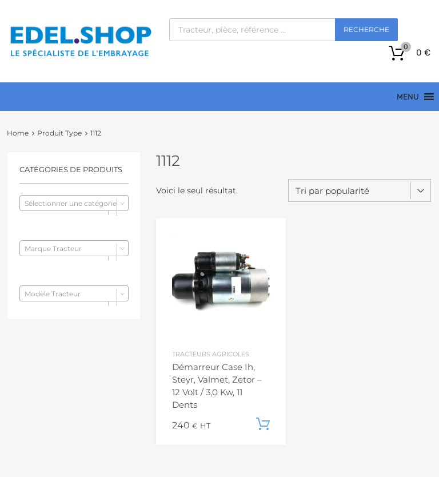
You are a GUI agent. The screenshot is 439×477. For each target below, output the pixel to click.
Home (18, 133)
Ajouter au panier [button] (263, 424)
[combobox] (74, 203)
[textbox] (74, 204)
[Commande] (359, 190)
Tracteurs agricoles (210, 354)
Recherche (366, 29)
